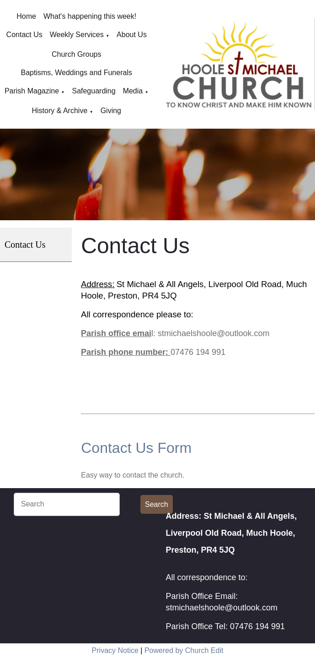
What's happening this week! (89, 16)
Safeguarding (93, 91)
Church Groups (76, 54)
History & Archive (59, 110)
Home (26, 16)
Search (156, 504)
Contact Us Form (136, 448)
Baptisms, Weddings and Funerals (76, 72)
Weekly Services (77, 34)
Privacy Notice (115, 650)
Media (133, 91)
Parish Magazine (32, 91)
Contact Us (24, 34)
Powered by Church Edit (184, 650)
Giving (111, 110)
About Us (132, 34)
